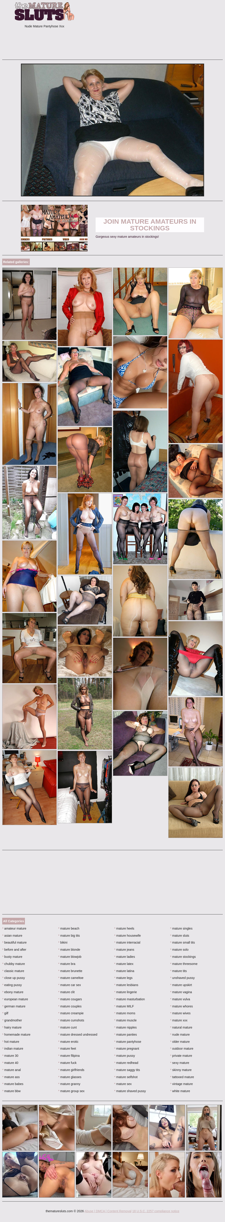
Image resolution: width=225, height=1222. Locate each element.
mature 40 (10, 1063)
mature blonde (69, 949)
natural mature (181, 1027)
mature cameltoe (71, 978)
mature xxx (178, 1020)
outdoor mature (181, 1048)
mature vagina (181, 992)
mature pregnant (126, 1048)
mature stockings (183, 956)
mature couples (70, 1006)
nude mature (180, 1034)
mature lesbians (126, 985)
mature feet (67, 1048)
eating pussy (12, 985)
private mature (181, 1055)
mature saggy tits (127, 1070)
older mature (180, 1041)
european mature (15, 999)
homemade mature (16, 1034)
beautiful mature (14, 942)
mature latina (124, 971)
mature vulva (180, 999)
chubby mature (13, 964)
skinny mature (181, 1070)
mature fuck (67, 1063)
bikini (62, 942)
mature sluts (179, 935)
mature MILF (124, 1006)
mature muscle (125, 1020)
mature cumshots (71, 1020)
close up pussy (13, 978)
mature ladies (124, 956)
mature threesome (183, 964)
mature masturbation (129, 999)
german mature (13, 1006)
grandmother (12, 1020)
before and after (14, 949)
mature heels (124, 928)
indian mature (12, 1048)
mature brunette (70, 971)
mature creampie (71, 1013)
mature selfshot (126, 1077)
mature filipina (69, 1055)
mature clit (66, 992)
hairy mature (12, 1027)
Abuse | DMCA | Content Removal (107, 1211)
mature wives (180, 1013)
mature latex (123, 964)
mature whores (181, 1006)
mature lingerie (125, 992)
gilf (5, 1013)
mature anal (11, 1070)
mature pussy (124, 1055)
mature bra (66, 964)
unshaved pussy (182, 978)
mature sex (123, 1084)
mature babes (12, 1084)
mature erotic (68, 1041)
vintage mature (181, 1084)
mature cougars (70, 999)
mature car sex (69, 985)
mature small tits (182, 942)
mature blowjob (69, 956)
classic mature (13, 971)
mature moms (124, 1013)
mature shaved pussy (130, 1091)
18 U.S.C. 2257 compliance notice (155, 1211)
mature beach (68, 928)
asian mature (12, 935)
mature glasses (69, 1077)
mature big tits (69, 935)
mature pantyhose (127, 1041)
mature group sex (71, 1091)
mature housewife (127, 935)
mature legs (123, 978)
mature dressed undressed (77, 1034)
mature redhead (126, 1063)
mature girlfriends (71, 1070)
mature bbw (11, 1091)
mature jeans (124, 949)
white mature (180, 1091)
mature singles (181, 928)
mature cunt (67, 1027)
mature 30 (10, 1055)
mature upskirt (181, 985)
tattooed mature (182, 1077)
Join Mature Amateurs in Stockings (149, 225)
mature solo (179, 949)
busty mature (12, 956)
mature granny (69, 1084)
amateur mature (14, 928)
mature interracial (127, 942)
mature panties (125, 1034)
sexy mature (179, 1063)
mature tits (178, 971)
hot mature (10, 1041)
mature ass (11, 1077)
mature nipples (125, 1027)
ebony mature (12, 992)
